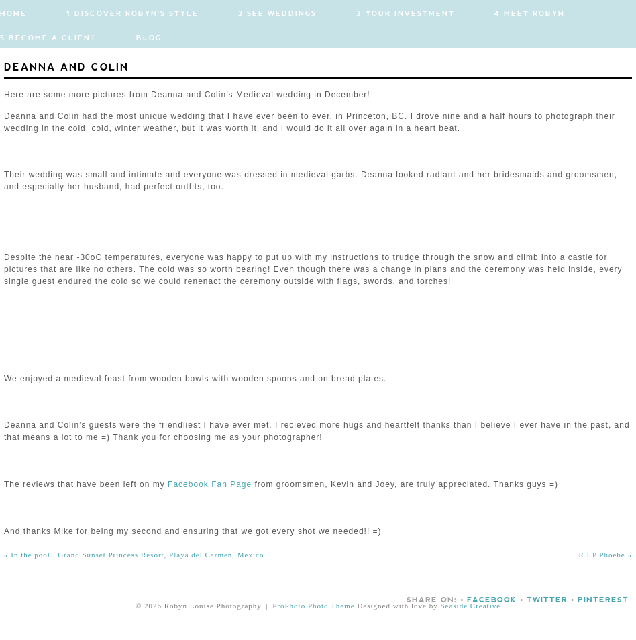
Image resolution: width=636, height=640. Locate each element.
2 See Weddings (277, 14)
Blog (149, 38)
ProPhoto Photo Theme (313, 606)
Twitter (547, 600)
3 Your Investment (405, 14)
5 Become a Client (48, 38)
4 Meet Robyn (529, 14)
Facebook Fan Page (210, 484)
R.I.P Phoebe (605, 555)
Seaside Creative (470, 606)
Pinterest (603, 600)
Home (13, 14)
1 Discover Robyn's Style (132, 14)
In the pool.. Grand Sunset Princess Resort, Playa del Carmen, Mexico (134, 555)
